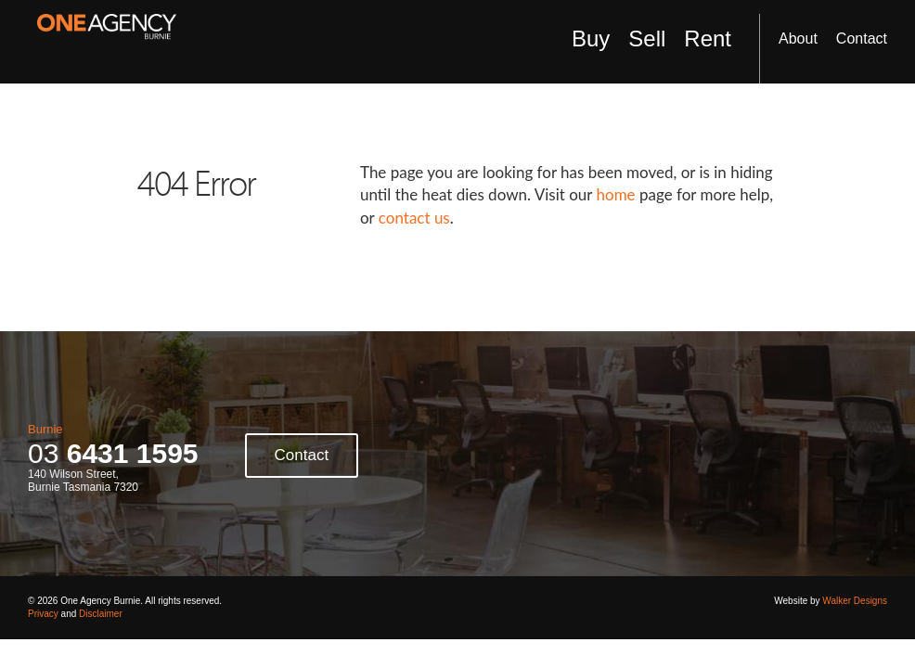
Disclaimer (100, 614)
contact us (414, 217)
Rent (707, 38)
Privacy (43, 614)
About (798, 38)
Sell (646, 38)
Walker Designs (854, 601)
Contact (861, 38)
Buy (591, 38)
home (616, 194)
